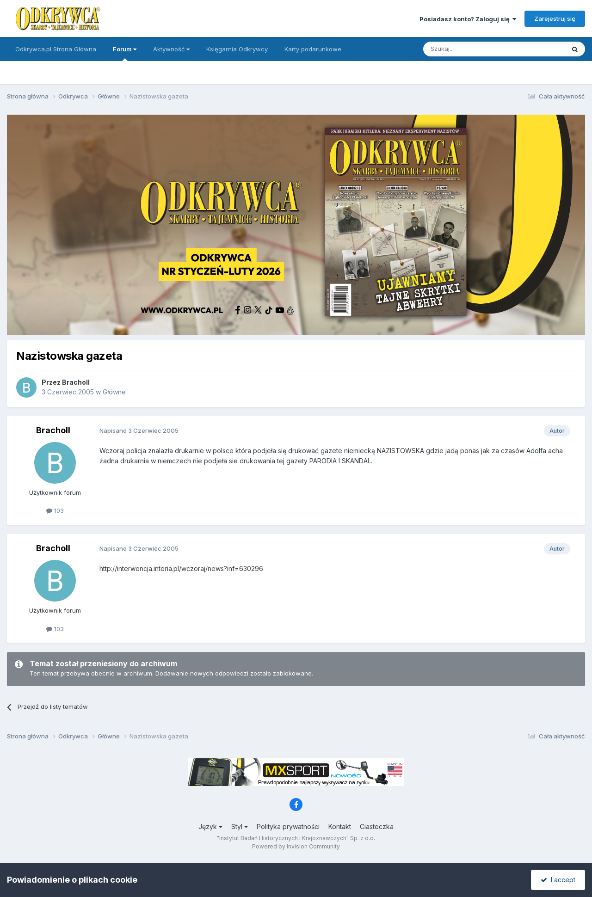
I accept (558, 880)
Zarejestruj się (554, 18)
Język (210, 826)
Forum (124, 53)
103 (55, 510)
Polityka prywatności (288, 826)
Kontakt (339, 826)
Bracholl (76, 382)
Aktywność (171, 49)
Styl (239, 826)
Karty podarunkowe (312, 49)
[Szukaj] (471, 49)
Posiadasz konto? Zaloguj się (467, 19)
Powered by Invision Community (296, 846)
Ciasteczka (377, 826)
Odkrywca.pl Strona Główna (55, 49)
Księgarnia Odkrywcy (237, 49)
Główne (114, 392)
